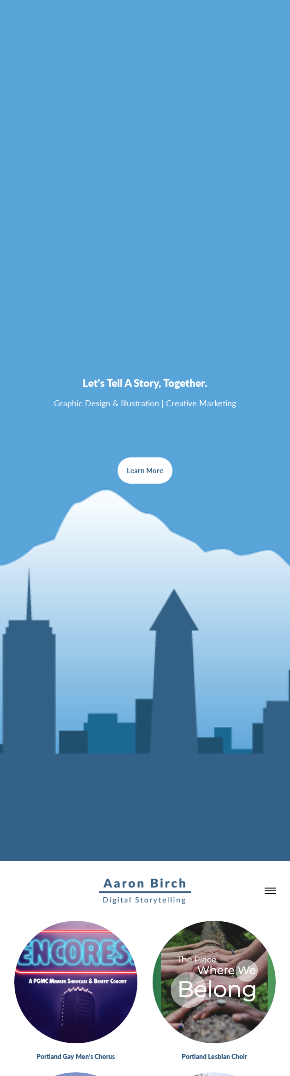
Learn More (145, 470)
